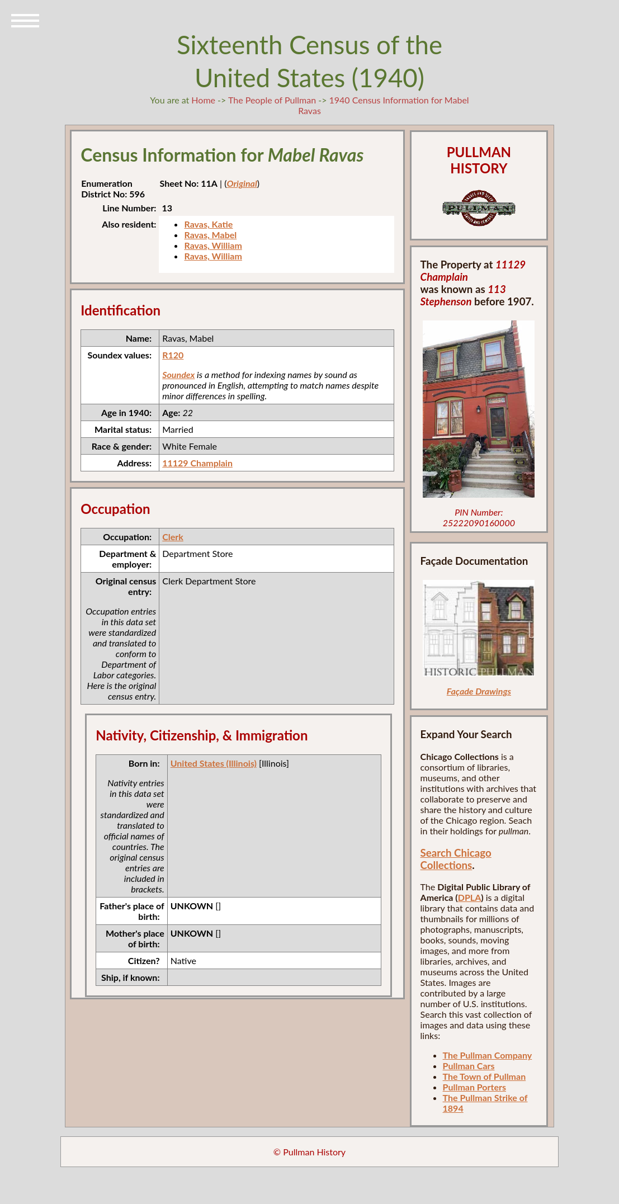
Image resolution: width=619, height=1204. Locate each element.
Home (203, 100)
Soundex (178, 374)
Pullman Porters (474, 1087)
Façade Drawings (479, 691)
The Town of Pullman (484, 1076)
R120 (172, 355)
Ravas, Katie (208, 224)
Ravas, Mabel (210, 234)
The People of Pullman (272, 100)
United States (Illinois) (214, 763)
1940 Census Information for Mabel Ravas (383, 105)
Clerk (172, 536)
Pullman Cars (469, 1065)
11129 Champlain (197, 462)
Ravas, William (213, 245)
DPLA (469, 897)
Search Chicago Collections (456, 859)
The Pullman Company (487, 1055)
